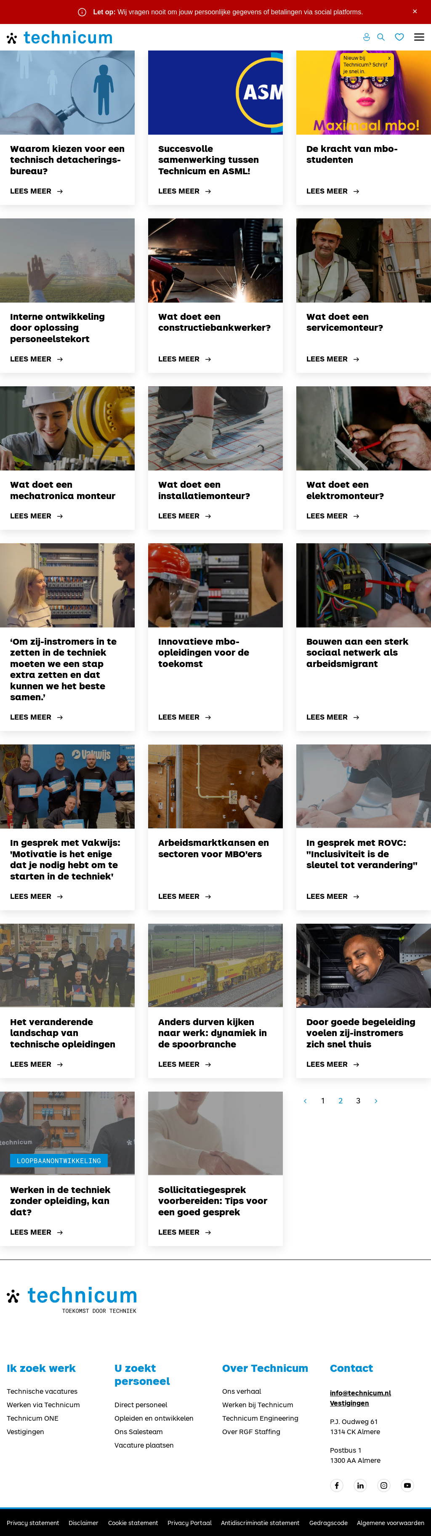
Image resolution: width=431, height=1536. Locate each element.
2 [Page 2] (340, 1100)
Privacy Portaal (190, 1522)
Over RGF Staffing (251, 1431)
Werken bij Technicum (257, 1404)
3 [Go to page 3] (358, 1100)
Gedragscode (328, 1522)
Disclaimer (83, 1522)
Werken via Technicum (43, 1404)
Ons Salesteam (138, 1431)
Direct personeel (140, 1404)
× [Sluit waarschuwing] (415, 10)
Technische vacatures (42, 1391)
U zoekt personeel (142, 1374)
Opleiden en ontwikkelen (154, 1418)
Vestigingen (25, 1431)
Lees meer (37, 191)
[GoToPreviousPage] (305, 1101)
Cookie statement (133, 1522)
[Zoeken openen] (381, 37)
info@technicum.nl (360, 1393)
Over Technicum (265, 1367)
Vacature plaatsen (144, 1445)
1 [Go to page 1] (323, 1100)
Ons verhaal (241, 1391)
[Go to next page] (376, 1101)
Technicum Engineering (260, 1418)
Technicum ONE (33, 1418)
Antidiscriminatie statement (260, 1522)
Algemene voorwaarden (390, 1522)
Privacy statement (33, 1522)
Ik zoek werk (41, 1367)
